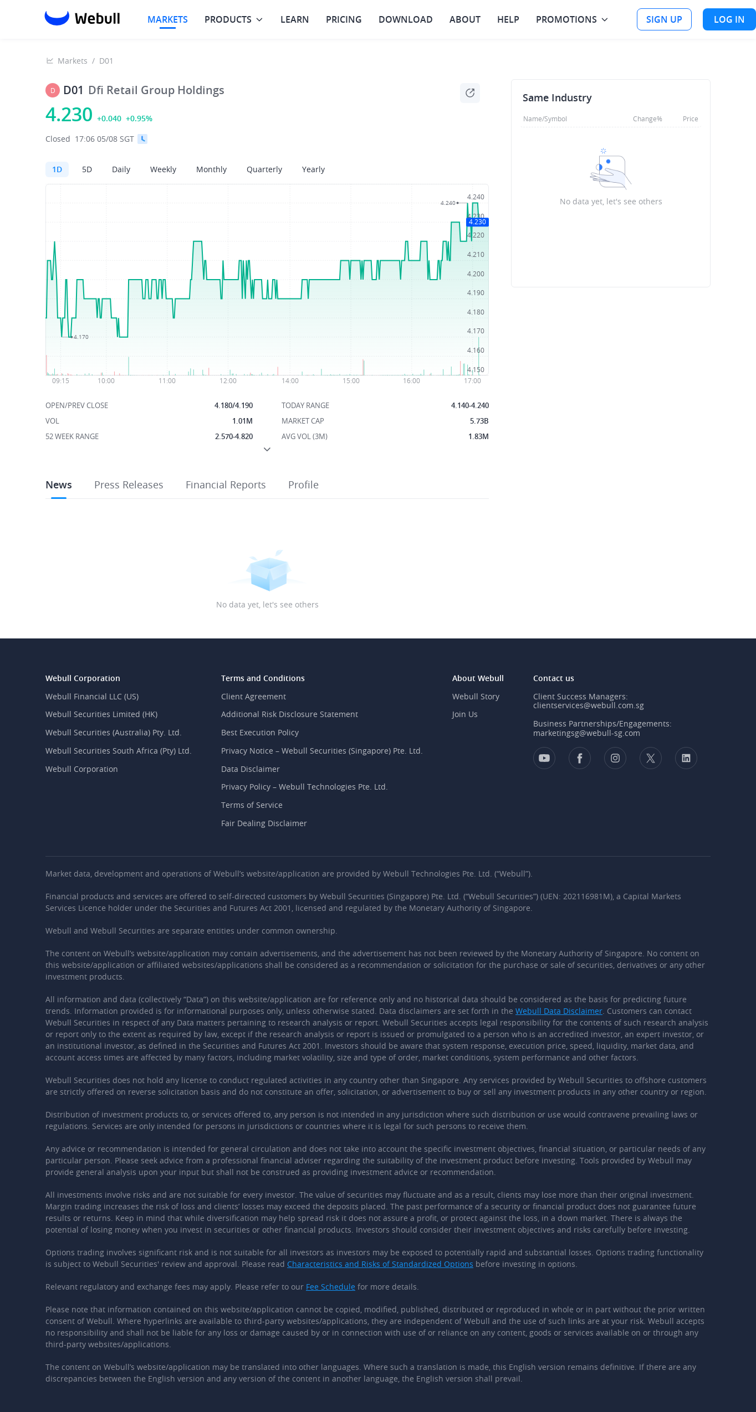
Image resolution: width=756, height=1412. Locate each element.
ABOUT (465, 19)
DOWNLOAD (406, 19)
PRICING (344, 19)
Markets (73, 60)
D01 (106, 60)
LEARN (294, 19)
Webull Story (475, 696)
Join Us (465, 714)
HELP (508, 19)
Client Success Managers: (580, 696)
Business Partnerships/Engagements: (602, 723)
